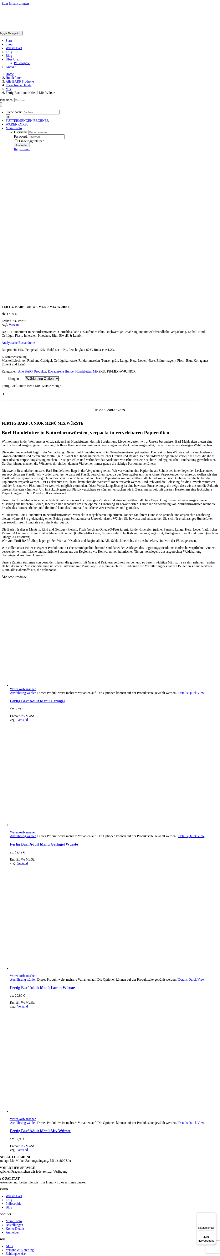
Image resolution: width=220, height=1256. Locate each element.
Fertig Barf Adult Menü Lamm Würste (42, 848)
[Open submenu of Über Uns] (20, 60)
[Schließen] (3, 1180)
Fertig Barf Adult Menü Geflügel (37, 562)
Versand (14, 185)
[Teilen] (11, 1242)
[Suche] (8, 116)
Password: (21, 136)
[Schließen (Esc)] (15, 1242)
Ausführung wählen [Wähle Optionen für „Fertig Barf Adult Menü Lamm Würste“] (23, 840)
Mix (95, 232)
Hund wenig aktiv (13, 1201)
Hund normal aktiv (13, 1205)
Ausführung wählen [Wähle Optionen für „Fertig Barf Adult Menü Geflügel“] (23, 553)
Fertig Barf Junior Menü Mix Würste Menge (31, 246)
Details (183, 553)
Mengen (13, 239)
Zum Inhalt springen (15, 3)
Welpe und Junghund (15, 1218)
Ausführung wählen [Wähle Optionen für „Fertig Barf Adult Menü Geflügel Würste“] (23, 697)
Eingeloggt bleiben (29, 141)
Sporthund (8, 1214)
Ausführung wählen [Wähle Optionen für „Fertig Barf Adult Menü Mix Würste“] (23, 983)
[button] (18, 203)
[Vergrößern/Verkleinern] (3, 1242)
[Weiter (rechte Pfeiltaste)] (7, 1246)
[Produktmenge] (99, 254)
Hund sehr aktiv (11, 1209)
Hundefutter (83, 232)
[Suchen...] (32, 100)
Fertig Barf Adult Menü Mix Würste (40, 991)
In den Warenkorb (110, 271)
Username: (21, 132)
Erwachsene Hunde (61, 232)
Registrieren (22, 149)
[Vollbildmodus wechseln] (7, 1242)
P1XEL (53, 1168)
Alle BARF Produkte (32, 232)
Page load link (11, 1175)
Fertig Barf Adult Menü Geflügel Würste (44, 705)
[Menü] (213, 1214)
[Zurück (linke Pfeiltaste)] (3, 1246)
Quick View (197, 553)
